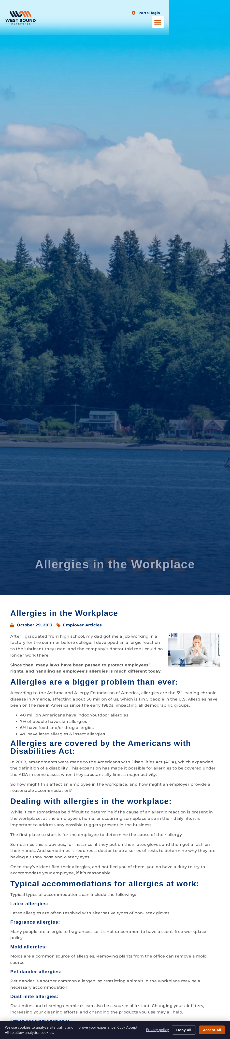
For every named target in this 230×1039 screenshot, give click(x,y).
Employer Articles (82, 625)
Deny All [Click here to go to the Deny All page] (183, 1030)
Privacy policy (156, 1030)
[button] (219, 22)
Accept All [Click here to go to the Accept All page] (212, 1030)
